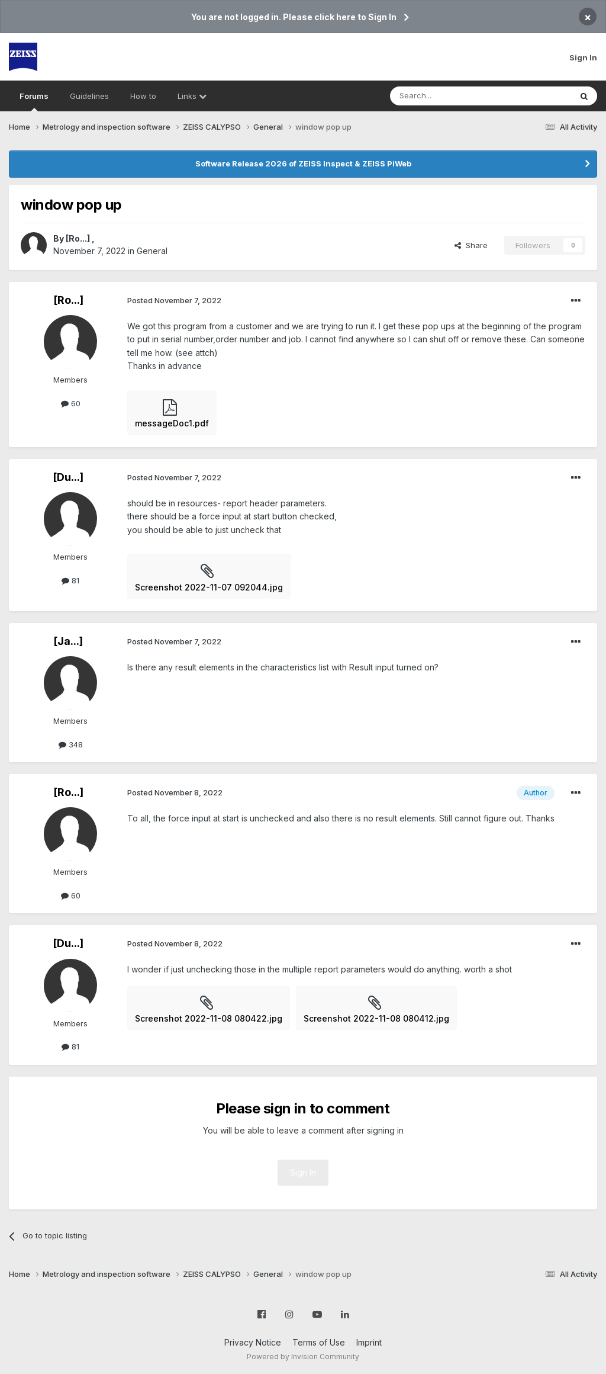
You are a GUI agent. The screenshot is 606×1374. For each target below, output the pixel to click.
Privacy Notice (252, 1342)
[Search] (450, 95)
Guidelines (89, 96)
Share (471, 245)
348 (71, 744)
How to (143, 96)
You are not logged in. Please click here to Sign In (294, 17)
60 (70, 403)
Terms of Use (318, 1342)
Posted (174, 300)
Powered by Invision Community (303, 1356)
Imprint (369, 1342)
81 (70, 580)
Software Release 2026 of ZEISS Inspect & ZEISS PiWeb (303, 163)
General (152, 251)
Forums (34, 101)
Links (192, 96)
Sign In (583, 57)
